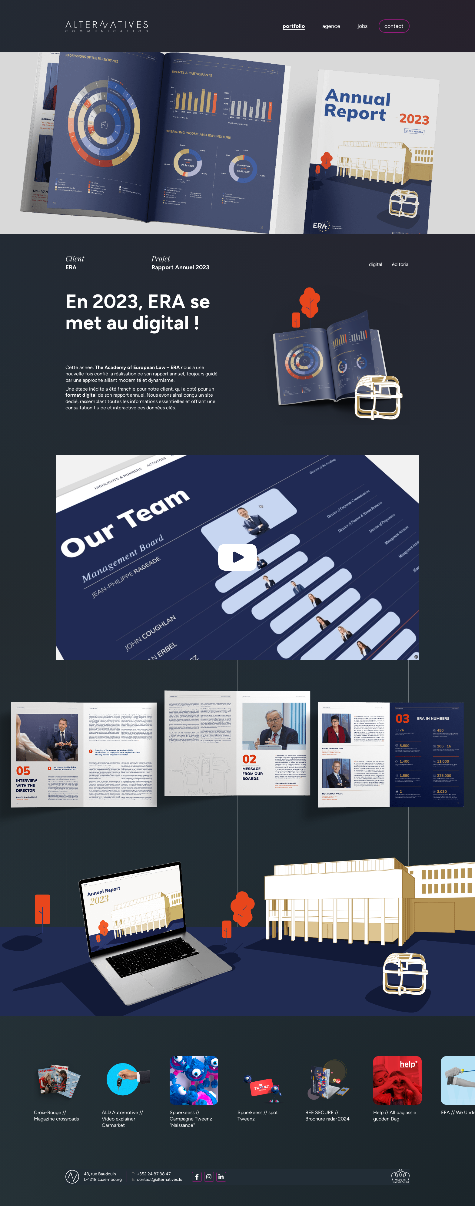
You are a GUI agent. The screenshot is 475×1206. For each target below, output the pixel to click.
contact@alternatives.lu (157, 1179)
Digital (375, 264)
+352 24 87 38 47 (151, 1174)
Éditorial (401, 264)
